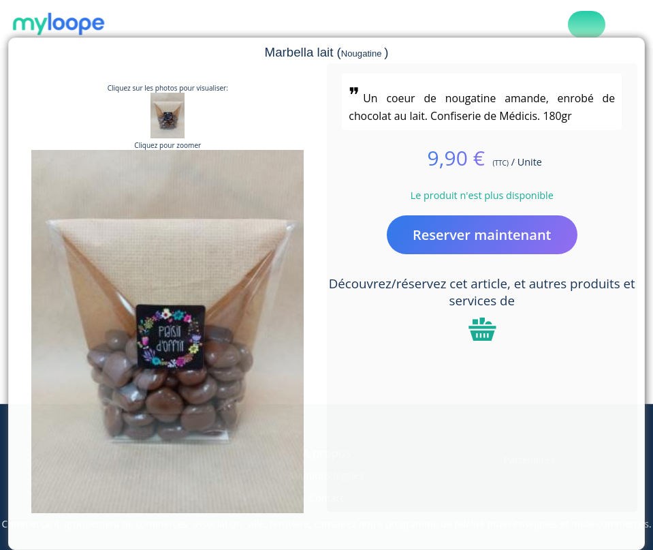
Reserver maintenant (482, 235)
